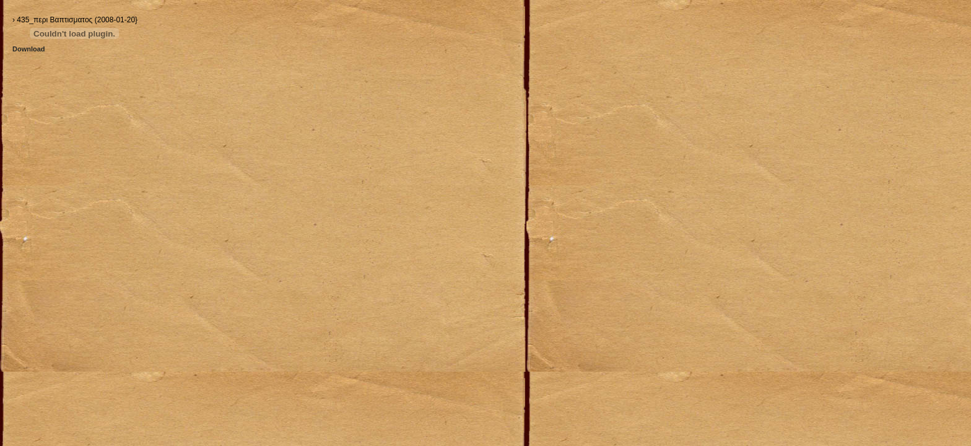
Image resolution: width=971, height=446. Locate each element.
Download (28, 49)
